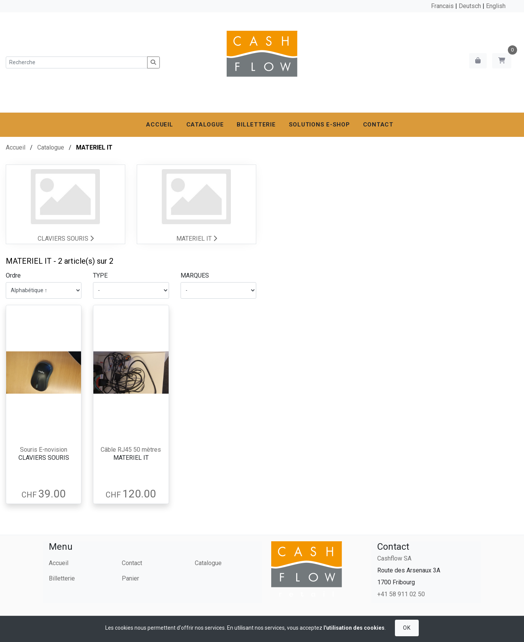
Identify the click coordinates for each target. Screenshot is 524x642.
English (496, 6)
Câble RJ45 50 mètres (131, 449)
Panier (130, 578)
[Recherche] (77, 62)
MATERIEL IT (196, 238)
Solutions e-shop (319, 124)
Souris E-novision (43, 449)
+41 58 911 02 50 (401, 594)
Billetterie (256, 124)
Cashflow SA (394, 558)
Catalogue (205, 124)
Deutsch (470, 6)
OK (406, 628)
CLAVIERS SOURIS (66, 238)
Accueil (159, 124)
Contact (378, 124)
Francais (442, 6)
